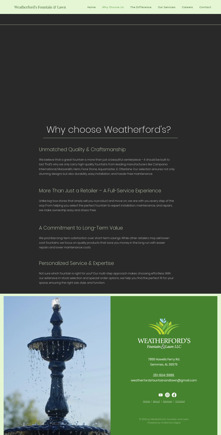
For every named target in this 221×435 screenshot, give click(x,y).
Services (167, 401)
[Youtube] (160, 395)
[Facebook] (174, 395)
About (156, 401)
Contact (180, 401)
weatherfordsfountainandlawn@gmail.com (164, 380)
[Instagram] (167, 395)
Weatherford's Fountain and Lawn (170, 419)
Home (146, 401)
